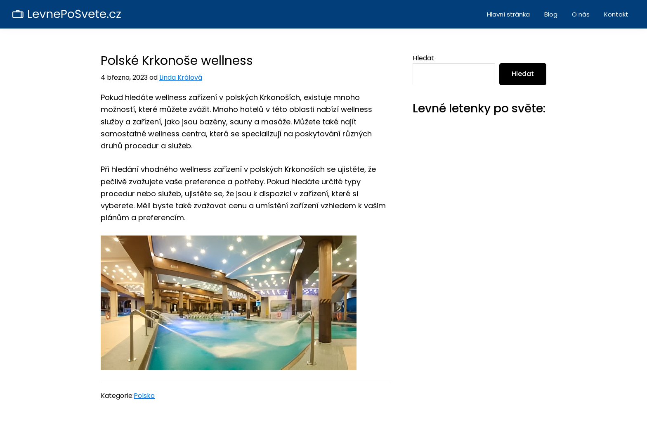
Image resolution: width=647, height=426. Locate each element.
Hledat (423, 58)
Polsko (144, 395)
